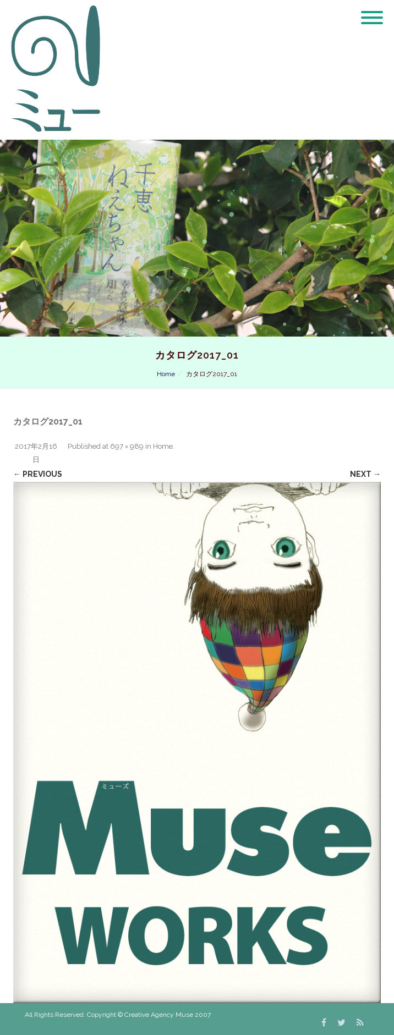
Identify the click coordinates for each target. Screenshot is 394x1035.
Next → (365, 474)
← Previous (37, 474)
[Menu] (372, 11)
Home (166, 374)
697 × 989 (127, 446)
